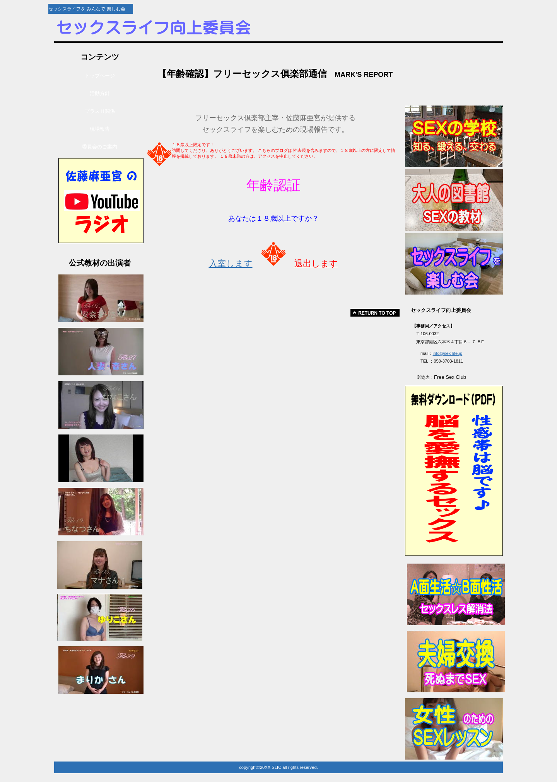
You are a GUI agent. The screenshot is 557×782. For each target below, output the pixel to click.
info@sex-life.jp (448, 353)
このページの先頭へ (375, 313)
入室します (231, 263)
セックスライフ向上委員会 (183, 27)
